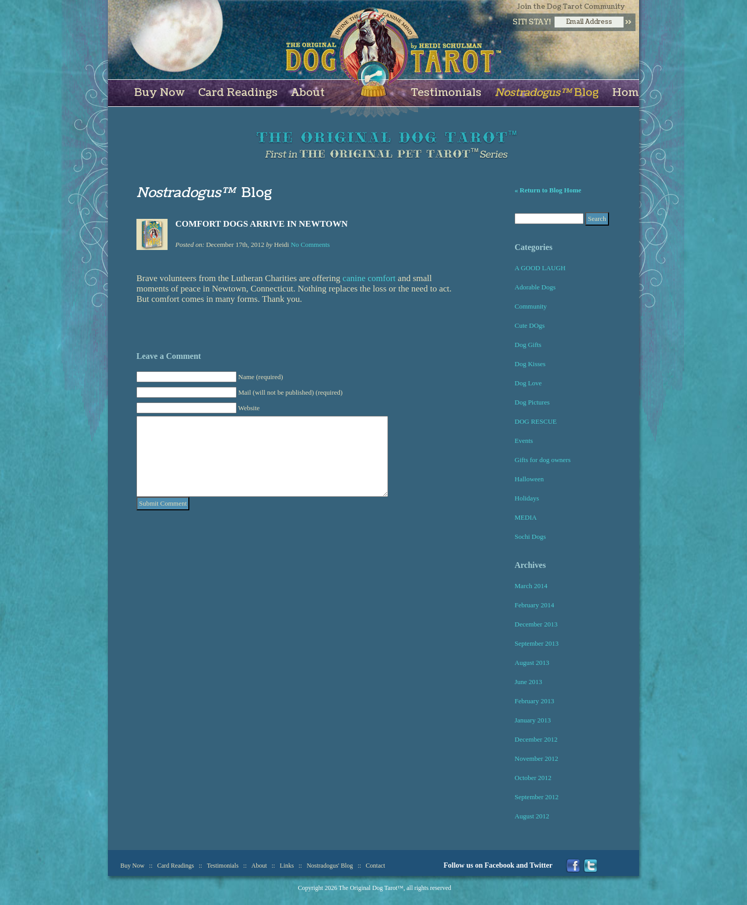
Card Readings (238, 93)
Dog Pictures (532, 402)
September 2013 (537, 643)
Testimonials (446, 93)
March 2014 (531, 586)
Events (524, 440)
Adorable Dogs (535, 287)
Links (287, 865)
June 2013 (528, 682)
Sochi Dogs (530, 536)
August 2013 (532, 662)
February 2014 (534, 605)
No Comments (309, 244)
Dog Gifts (528, 345)
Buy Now (159, 93)
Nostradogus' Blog (330, 865)
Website (249, 408)
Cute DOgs (530, 325)
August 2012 (532, 816)
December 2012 (536, 739)
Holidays (527, 498)
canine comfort (368, 278)
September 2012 (537, 797)
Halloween (529, 479)
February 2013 (534, 701)
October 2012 (533, 778)
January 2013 (533, 720)
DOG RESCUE (536, 421)
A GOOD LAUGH (540, 268)
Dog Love (528, 383)
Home (628, 93)
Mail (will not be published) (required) (290, 392)
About (308, 93)
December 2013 (536, 624)
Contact (375, 865)
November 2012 (536, 758)
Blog (547, 93)
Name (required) (260, 377)
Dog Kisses (530, 364)
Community (531, 306)
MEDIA (526, 517)
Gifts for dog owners (543, 460)
